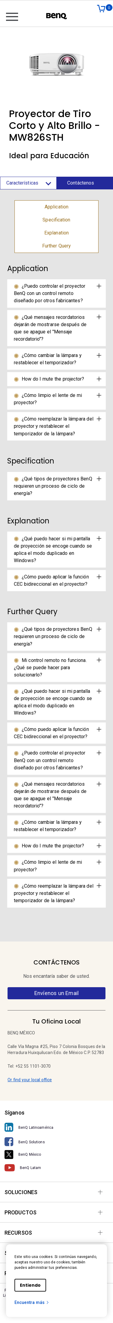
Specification (56, 220)
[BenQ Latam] (56, 1168)
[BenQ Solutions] (56, 1142)
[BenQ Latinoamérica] (56, 1127)
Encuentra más (31, 1302)
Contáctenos (80, 183)
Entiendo (30, 1285)
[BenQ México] (56, 1154)
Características (28, 183)
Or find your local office (30, 1079)
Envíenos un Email (56, 993)
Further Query (56, 246)
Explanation (56, 233)
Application (56, 207)
